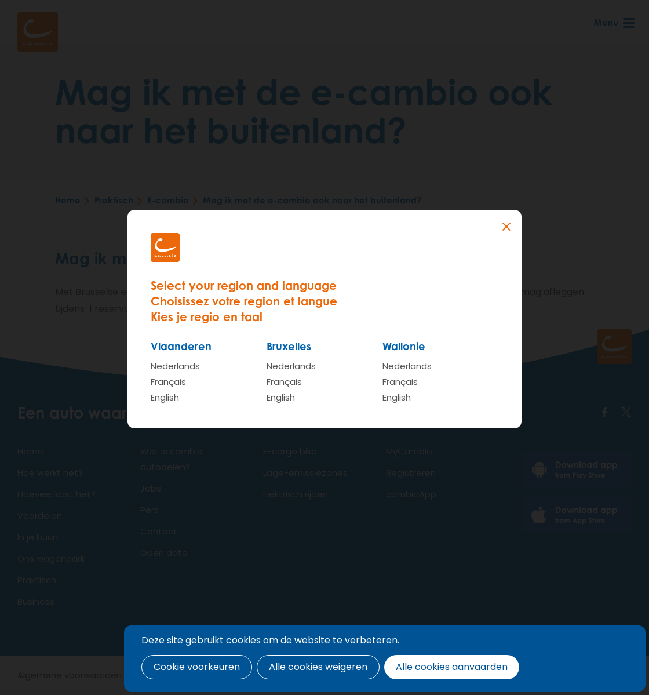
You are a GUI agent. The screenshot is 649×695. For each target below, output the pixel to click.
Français (168, 382)
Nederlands (175, 366)
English (165, 397)
